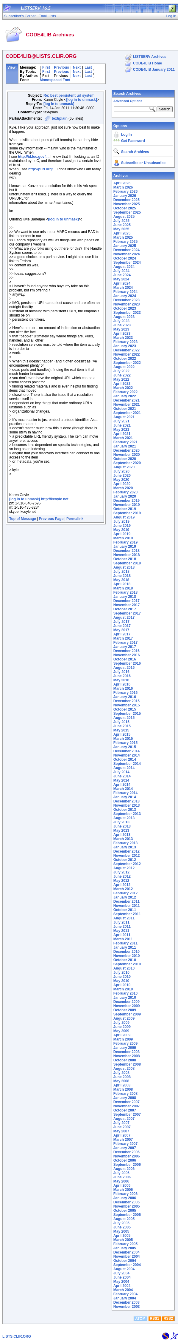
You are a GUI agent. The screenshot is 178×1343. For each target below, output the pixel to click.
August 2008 (124, 1068)
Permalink (74, 519)
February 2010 (125, 993)
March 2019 (123, 538)
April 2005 (121, 1236)
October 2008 (124, 1060)
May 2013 (121, 830)
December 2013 (126, 801)
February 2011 (125, 943)
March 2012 (123, 889)
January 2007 (124, 1148)
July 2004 (121, 1273)
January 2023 (124, 346)
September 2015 (127, 713)
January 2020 (124, 496)
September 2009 (127, 1014)
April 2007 (121, 1135)
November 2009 (126, 1006)
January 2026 (124, 196)
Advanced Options (127, 101)
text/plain (60, 118)
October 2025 (124, 208)
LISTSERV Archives (149, 57)
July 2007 (121, 1123)
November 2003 (126, 1307)
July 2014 (121, 772)
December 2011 (126, 901)
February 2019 (125, 542)
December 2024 (126, 250)
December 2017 (126, 601)
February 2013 (125, 843)
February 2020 (125, 492)
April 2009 (121, 1035)
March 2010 (123, 989)
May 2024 (121, 279)
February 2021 (125, 442)
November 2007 (126, 1106)
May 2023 (121, 329)
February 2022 (125, 392)
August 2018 (124, 567)
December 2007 (126, 1102)
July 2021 (121, 421)
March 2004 (123, 1290)
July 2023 (121, 321)
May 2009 (121, 1031)
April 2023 (121, 333)
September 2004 (127, 1265)
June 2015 (122, 726)
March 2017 (123, 638)
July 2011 (121, 922)
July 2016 (121, 672)
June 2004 (122, 1277)
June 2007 (122, 1127)
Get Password (133, 141)
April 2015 (121, 734)
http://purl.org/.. (41, 169)
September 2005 (127, 1215)
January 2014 (124, 797)
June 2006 (122, 1177)
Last (88, 67)
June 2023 (122, 325)
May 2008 (121, 1081)
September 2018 (127, 563)
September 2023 (127, 313)
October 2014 (124, 759)
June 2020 (122, 475)
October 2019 (124, 509)
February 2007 (125, 1144)
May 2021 (121, 429)
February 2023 (125, 342)
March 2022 (123, 388)
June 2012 (122, 876)
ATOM (140, 1318)
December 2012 (126, 851)
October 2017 (124, 609)
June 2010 (122, 977)
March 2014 (123, 789)
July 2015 (121, 722)
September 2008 (127, 1064)
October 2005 (124, 1210)
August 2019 (124, 517)
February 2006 (125, 1194)
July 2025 (121, 221)
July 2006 (121, 1173)
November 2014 (126, 755)
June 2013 (122, 826)
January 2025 (124, 246)
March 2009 (123, 1039)
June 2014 (122, 776)
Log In (126, 134)
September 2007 (127, 1114)
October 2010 (124, 960)
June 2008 (122, 1077)
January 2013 (124, 847)
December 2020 (126, 450)
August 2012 (124, 868)
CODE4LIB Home (147, 63)
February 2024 (125, 292)
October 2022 (124, 358)
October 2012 (124, 860)
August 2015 (124, 718)
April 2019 (121, 534)
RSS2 (168, 1318)
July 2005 (121, 1223)
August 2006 (124, 1169)
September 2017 (127, 613)
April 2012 (121, 885)
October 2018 (124, 559)
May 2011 (121, 931)
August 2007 (124, 1119)
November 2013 (126, 805)
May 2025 (121, 229)
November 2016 (126, 655)
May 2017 (121, 630)
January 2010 (124, 997)
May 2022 (121, 379)
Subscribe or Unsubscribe (143, 163)
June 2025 (122, 225)
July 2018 (121, 571)
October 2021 (124, 409)
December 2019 (126, 500)
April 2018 (121, 584)
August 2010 (124, 968)
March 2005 (123, 1240)
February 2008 (125, 1094)
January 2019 (124, 546)
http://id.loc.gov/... (33, 157)
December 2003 (126, 1302)
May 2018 (121, 580)
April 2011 (121, 935)
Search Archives (127, 94)
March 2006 (123, 1190)
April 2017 (121, 634)
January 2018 (124, 597)
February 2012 (125, 893)
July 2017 (121, 622)
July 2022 (121, 371)
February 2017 (125, 642)
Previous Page (51, 519)
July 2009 (121, 1023)
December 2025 (126, 200)
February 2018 (125, 592)
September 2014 (127, 764)
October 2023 (124, 308)
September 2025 (127, 212)
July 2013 (121, 822)
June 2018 (122, 576)
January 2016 (124, 697)
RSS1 (154, 1318)
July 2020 (121, 471)
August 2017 (124, 617)
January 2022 (124, 396)
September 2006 (127, 1165)
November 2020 (126, 455)
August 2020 (124, 467)
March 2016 (123, 688)
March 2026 (123, 187)
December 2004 (126, 1252)
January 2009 (124, 1048)
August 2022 (124, 367)
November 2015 (126, 705)
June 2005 (122, 1227)
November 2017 (126, 605)
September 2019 (127, 513)
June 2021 (122, 425)
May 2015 (121, 730)
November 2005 (126, 1206)
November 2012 (126, 855)
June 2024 (122, 275)
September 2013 (127, 814)
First (46, 67)
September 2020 (127, 463)
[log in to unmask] (81, 100)
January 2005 (124, 1248)
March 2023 (123, 338)
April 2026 (121, 183)
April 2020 (121, 484)
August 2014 (124, 768)
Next (77, 67)
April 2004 (121, 1286)
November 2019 (126, 505)
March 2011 (123, 939)
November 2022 (126, 354)
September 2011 (127, 914)
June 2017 (122, 626)
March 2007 (123, 1139)
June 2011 (122, 926)
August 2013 (124, 818)
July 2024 (121, 271)
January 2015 (124, 747)
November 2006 (126, 1156)
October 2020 (124, 459)
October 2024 (124, 258)
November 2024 (126, 254)
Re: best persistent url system (68, 95)
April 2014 (121, 784)
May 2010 (121, 981)
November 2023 (126, 304)
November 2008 (126, 1056)
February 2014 (125, 793)
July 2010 (121, 972)
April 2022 (121, 384)
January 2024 (124, 296)
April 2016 (121, 684)
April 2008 (121, 1085)
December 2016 (126, 651)
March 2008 (123, 1089)
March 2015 (123, 739)
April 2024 (121, 283)
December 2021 (126, 400)
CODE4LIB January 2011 (154, 69)
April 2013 (121, 835)
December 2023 (126, 300)
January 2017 (124, 647)
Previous (61, 67)
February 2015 (125, 743)
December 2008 (126, 1052)
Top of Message (22, 519)
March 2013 (123, 839)
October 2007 (124, 1110)
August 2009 (124, 1018)
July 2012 (121, 872)
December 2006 (126, 1152)
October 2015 (124, 709)
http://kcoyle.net (54, 499)
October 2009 (124, 1010)
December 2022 (126, 350)
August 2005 (124, 1219)
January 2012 (124, 897)
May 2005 (121, 1231)
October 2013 (124, 810)
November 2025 (126, 204)
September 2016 (127, 663)
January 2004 (124, 1298)
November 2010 (126, 956)
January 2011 (124, 947)
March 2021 (123, 438)
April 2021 (121, 434)
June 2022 (122, 375)
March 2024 (123, 287)
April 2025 (121, 233)
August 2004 (124, 1269)
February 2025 (125, 242)
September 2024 (127, 262)
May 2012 (121, 881)
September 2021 (127, 413)
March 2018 (123, 588)
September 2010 (127, 964)
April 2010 (121, 985)
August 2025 (124, 216)
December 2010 (126, 952)
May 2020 (121, 480)
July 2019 (121, 521)
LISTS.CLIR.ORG (16, 1336)
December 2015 (126, 701)
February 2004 (125, 1294)
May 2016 (121, 680)
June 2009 (122, 1027)
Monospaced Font (55, 80)
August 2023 (124, 317)
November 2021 (126, 404)
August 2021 (124, 417)
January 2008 (124, 1098)
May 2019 (121, 530)
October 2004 (124, 1261)
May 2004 (121, 1281)
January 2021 (124, 446)
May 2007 (121, 1131)
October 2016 (124, 659)
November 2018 (126, 555)
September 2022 (127, 363)
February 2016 (125, 693)
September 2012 (127, 864)
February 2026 (125, 191)
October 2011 (124, 910)
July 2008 (121, 1073)
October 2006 (124, 1160)
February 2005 (125, 1244)
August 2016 (124, 668)
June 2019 (122, 526)
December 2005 (126, 1202)
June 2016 (122, 676)
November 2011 (126, 906)
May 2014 (121, 780)
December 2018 (126, 551)
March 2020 (123, 488)
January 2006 (124, 1198)
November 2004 (126, 1256)
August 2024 (124, 267)
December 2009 (126, 1002)
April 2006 (121, 1185)
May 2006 (121, 1181)
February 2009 (125, 1043)
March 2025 (123, 237)
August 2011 (124, 918)
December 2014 (126, 751)
